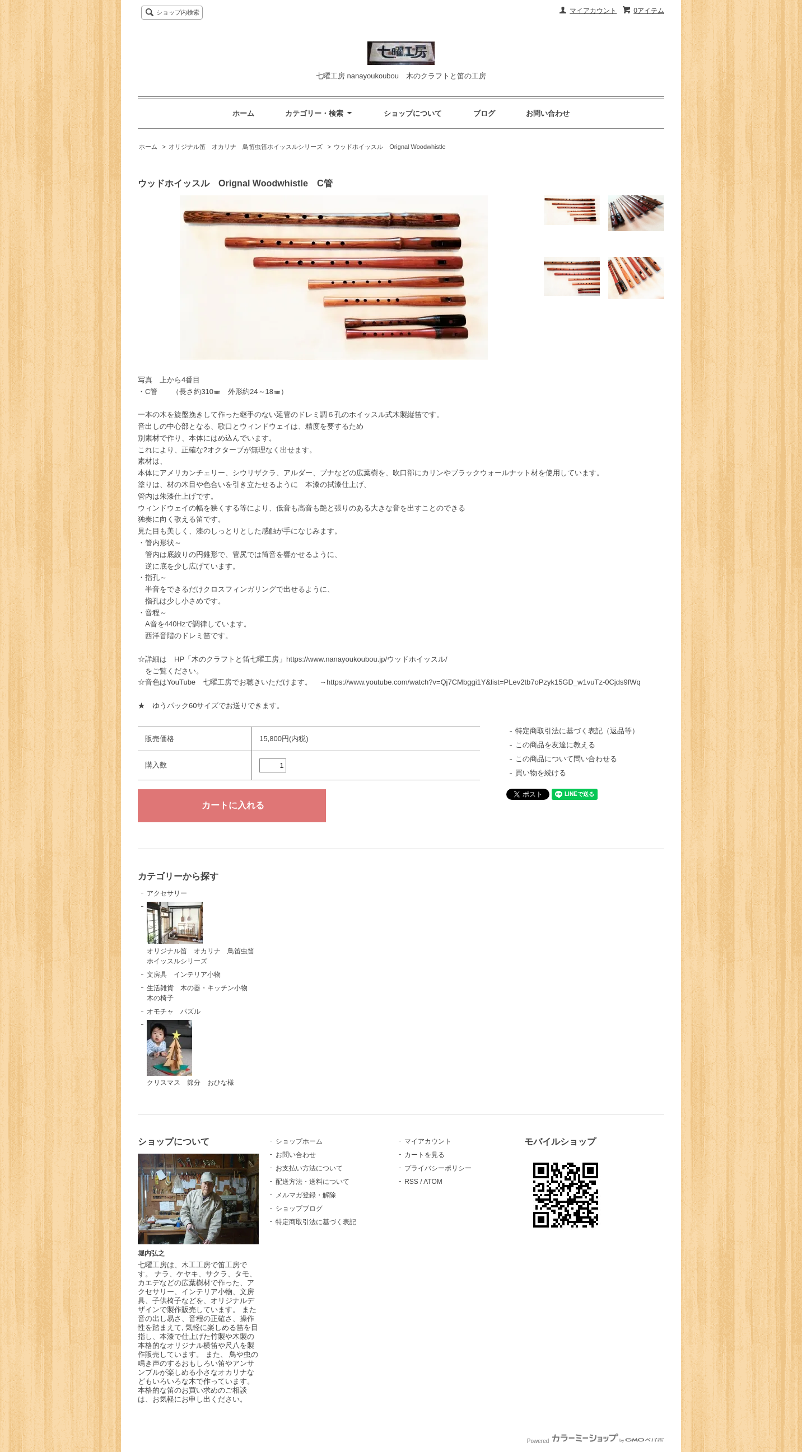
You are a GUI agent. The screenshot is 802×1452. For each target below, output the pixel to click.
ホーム (243, 113)
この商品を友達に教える (555, 745)
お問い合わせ (548, 113)
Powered (595, 1441)
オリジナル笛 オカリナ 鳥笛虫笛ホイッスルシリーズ (246, 146)
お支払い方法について (309, 1168)
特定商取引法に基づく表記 (316, 1222)
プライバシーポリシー (438, 1168)
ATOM (432, 1182)
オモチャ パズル (173, 1011)
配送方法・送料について (312, 1182)
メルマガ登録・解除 (306, 1195)
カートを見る (424, 1155)
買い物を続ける (540, 773)
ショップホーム (299, 1141)
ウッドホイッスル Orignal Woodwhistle (390, 146)
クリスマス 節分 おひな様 (190, 1053)
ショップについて (413, 113)
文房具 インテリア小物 (184, 974)
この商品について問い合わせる (566, 759)
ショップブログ (299, 1208)
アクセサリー (167, 893)
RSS (411, 1182)
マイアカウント (593, 11)
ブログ (484, 113)
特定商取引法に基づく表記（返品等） (577, 731)
